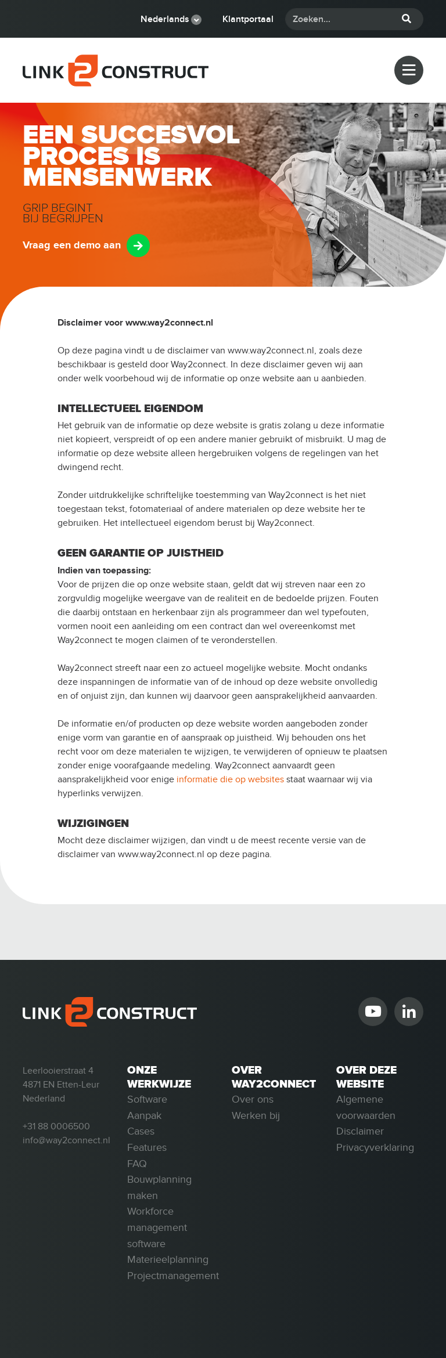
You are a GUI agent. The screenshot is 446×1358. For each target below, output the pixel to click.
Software (147, 1099)
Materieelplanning (167, 1259)
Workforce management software (157, 1227)
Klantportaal (248, 19)
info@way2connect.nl (66, 1140)
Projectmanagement (173, 1275)
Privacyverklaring (375, 1147)
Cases (140, 1131)
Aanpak (144, 1115)
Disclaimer (360, 1131)
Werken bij (256, 1115)
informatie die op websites (230, 779)
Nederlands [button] (165, 19)
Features (147, 1147)
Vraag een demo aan (72, 245)
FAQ (137, 1163)
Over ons (253, 1099)
